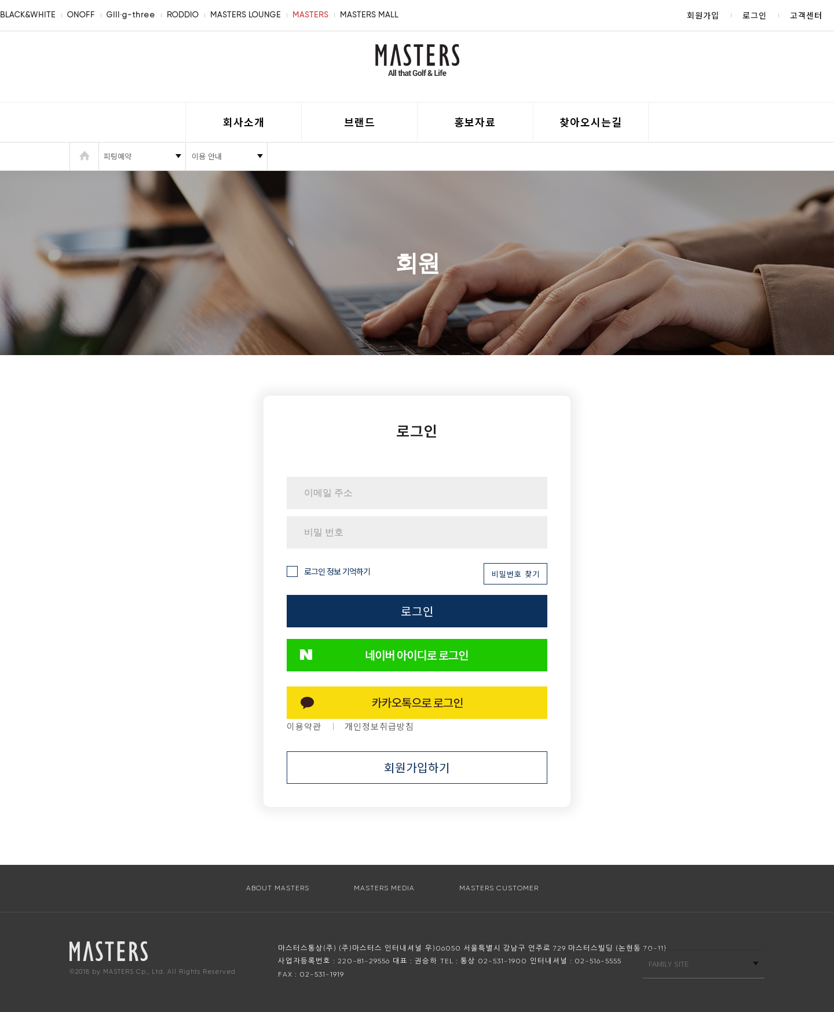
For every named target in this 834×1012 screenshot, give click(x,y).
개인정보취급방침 (379, 726)
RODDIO (183, 14)
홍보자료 (475, 121)
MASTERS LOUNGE (245, 14)
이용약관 (304, 726)
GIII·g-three (131, 14)
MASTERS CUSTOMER (499, 888)
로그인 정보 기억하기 (328, 571)
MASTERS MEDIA (384, 888)
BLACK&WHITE (28, 14)
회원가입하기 (417, 767)
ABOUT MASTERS (277, 888)
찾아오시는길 (590, 121)
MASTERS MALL (369, 14)
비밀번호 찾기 (516, 573)
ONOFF (81, 14)
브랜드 (359, 121)
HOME (84, 156)
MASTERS (310, 14)
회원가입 (703, 15)
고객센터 (806, 15)
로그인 (754, 15)
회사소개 (244, 121)
